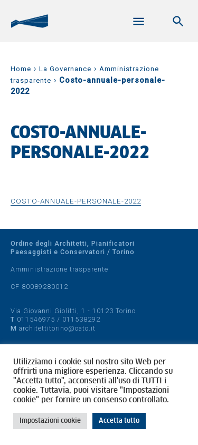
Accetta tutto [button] (119, 421)
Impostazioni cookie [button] (50, 421)
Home (21, 69)
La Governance (65, 69)
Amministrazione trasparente (59, 269)
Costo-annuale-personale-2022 (76, 201)
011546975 (36, 319)
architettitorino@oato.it (57, 328)
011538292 (81, 319)
